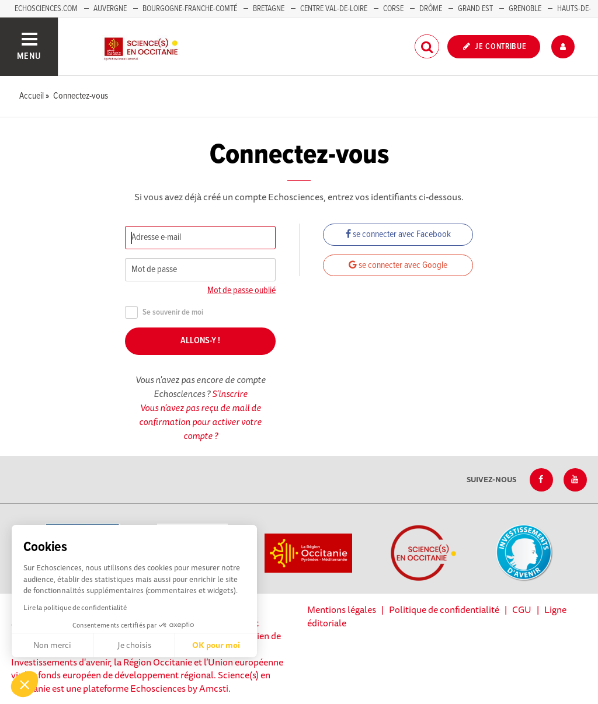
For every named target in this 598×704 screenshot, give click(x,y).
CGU (521, 609)
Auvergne (110, 9)
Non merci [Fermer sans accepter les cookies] (52, 645)
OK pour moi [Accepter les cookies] (216, 645)
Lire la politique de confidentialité (75, 607)
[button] (25, 684)
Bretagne (268, 9)
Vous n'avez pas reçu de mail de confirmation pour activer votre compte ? (200, 421)
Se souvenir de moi (164, 312)
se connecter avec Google (398, 265)
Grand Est (475, 9)
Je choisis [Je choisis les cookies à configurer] (134, 645)
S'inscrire (230, 393)
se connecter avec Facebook (398, 234)
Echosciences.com (46, 9)
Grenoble (526, 9)
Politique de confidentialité (444, 609)
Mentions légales (341, 609)
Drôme (430, 9)
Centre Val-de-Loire (333, 9)
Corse (393, 9)
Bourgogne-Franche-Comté (189, 9)
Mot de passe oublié (241, 290)
